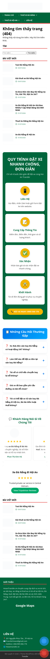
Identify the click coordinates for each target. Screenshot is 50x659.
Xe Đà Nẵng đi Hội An (25, 134)
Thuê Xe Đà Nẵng (26, 15)
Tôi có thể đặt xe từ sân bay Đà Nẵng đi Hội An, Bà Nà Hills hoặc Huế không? (22, 401)
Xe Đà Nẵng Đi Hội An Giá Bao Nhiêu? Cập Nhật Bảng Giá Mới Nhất (29, 107)
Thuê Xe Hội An (9, 20)
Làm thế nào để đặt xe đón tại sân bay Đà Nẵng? (21, 361)
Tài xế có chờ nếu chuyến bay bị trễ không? (21, 374)
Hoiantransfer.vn (12, 647)
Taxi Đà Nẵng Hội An (24, 65)
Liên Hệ (28, 20)
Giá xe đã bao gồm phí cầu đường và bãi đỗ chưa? (20, 387)
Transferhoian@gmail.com (16, 641)
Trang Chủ (8, 15)
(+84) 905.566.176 (20, 644)
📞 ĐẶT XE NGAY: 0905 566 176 (25, 311)
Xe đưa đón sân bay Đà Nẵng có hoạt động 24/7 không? (21, 347)
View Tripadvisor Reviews (25, 490)
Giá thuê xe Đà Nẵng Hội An (28, 78)
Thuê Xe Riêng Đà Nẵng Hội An (29, 121)
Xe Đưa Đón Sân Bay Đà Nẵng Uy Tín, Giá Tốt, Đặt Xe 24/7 (30, 93)
